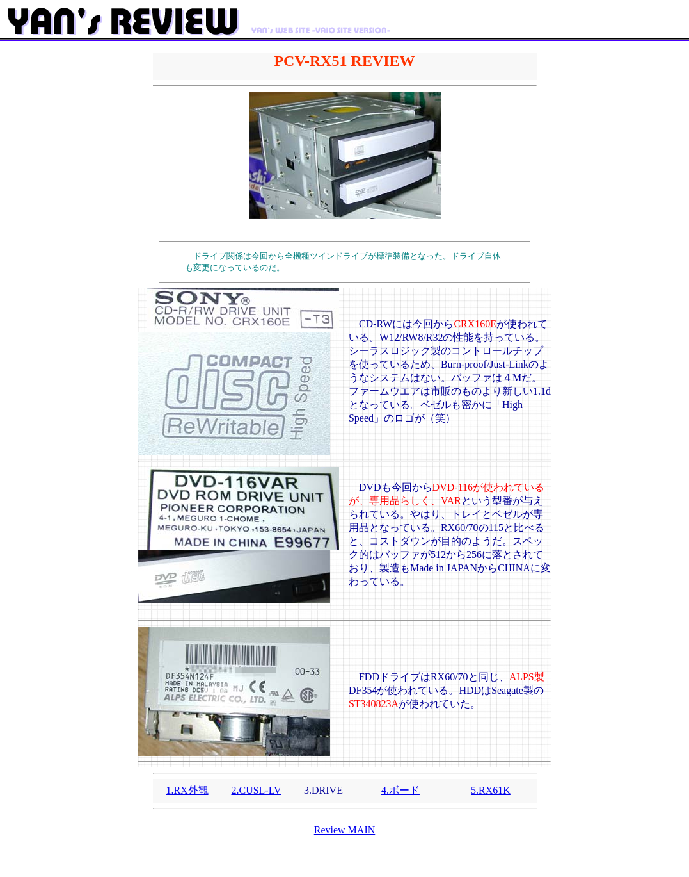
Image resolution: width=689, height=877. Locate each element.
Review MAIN (345, 829)
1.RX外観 (187, 790)
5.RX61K (491, 790)
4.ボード (400, 790)
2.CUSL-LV (256, 790)
